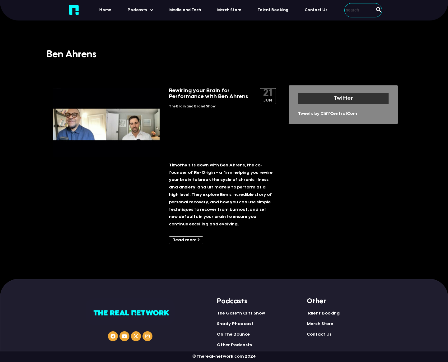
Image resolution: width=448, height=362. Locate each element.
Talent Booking (273, 10)
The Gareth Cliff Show (241, 313)
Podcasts (140, 10)
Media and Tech (185, 10)
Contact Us (316, 10)
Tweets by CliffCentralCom (327, 114)
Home (105, 10)
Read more (186, 240)
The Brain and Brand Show (192, 106)
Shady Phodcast (235, 324)
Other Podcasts (234, 345)
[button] (140, 10)
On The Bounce (233, 335)
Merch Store (229, 10)
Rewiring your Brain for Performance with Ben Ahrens (208, 94)
